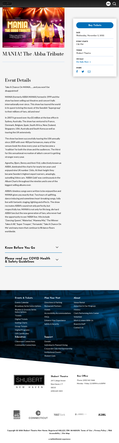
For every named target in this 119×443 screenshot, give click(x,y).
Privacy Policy (100, 431)
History (77, 309)
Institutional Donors (52, 352)
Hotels (47, 309)
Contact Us (78, 327)
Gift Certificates (22, 333)
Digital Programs (22, 330)
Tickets (18, 315)
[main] (59, 145)
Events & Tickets (24, 298)
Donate (47, 341)
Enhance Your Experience (55, 320)
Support (48, 337)
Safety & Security (51, 324)
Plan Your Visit (52, 298)
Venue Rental (79, 302)
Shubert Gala (49, 355)
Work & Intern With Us (83, 320)
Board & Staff (79, 324)
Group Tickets (21, 326)
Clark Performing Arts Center (86, 313)
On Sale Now (82, 62)
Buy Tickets (94, 25)
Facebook (77, 71)
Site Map (66, 433)
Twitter (83, 71)
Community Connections (25, 345)
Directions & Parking (53, 302)
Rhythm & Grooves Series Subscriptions (25, 310)
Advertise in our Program (85, 306)
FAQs (46, 317)
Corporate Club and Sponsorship (58, 348)
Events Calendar (22, 302)
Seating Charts (21, 322)
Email (89, 71)
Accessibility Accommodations (57, 313)
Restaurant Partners (52, 306)
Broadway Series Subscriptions (28, 306)
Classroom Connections (25, 341)
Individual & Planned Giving (56, 345)
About (77, 298)
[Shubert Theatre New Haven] (29, 381)
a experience (60, 439)
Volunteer (78, 317)
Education (20, 337)
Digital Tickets (21, 319)
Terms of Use (86, 431)
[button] (108, 3)
